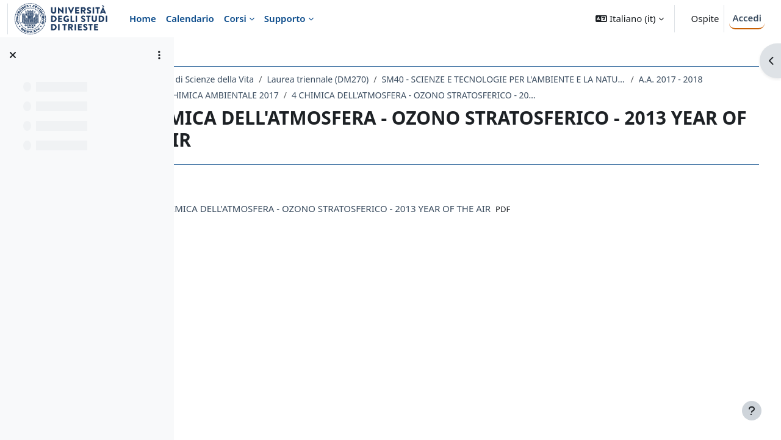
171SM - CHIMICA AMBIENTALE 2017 (360, 95)
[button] (629, 18)
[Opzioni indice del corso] (159, 55)
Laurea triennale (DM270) (396, 79)
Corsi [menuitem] (235, 18)
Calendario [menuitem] (190, 18)
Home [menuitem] (142, 18)
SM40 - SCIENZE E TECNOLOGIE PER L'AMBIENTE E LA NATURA (581, 79)
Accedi (746, 18)
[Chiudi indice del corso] (13, 55)
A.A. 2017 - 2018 (243, 95)
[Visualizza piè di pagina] (751, 410)
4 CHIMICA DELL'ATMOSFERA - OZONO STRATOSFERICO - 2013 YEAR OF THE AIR (569, 95)
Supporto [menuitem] (285, 18)
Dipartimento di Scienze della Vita (265, 79)
